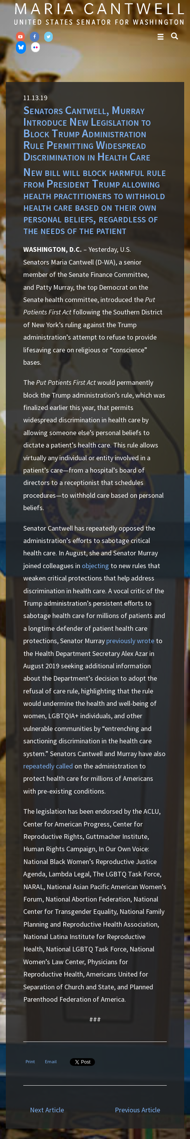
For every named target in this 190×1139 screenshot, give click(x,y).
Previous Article (137, 1109)
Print (30, 1061)
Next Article (47, 1109)
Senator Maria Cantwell (99, 13)
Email (51, 1061)
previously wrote (130, 640)
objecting (95, 565)
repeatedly (38, 766)
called (64, 766)
